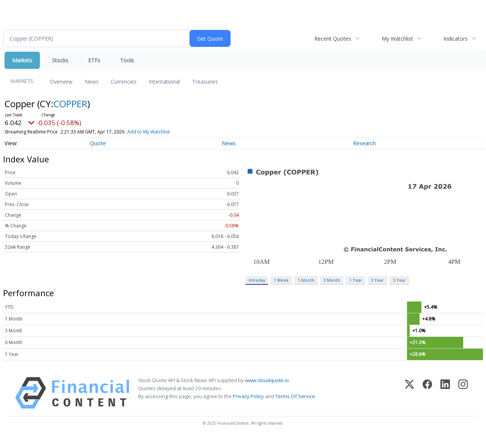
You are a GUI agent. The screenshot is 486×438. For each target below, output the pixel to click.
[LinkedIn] (445, 392)
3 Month (331, 280)
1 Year (355, 280)
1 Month (306, 280)
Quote (98, 143)
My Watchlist (397, 38)
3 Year (377, 280)
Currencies (124, 81)
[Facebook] (427, 392)
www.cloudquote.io (267, 380)
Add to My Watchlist (148, 132)
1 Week (281, 280)
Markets (22, 60)
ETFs (94, 60)
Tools (127, 60)
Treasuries (205, 81)
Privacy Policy (248, 396)
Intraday (257, 280)
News (92, 81)
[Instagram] (463, 392)
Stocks (60, 60)
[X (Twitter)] (409, 392)
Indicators (455, 38)
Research (364, 143)
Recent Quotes (332, 38)
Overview (61, 81)
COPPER (70, 103)
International (164, 81)
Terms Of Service (295, 396)
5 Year (399, 280)
